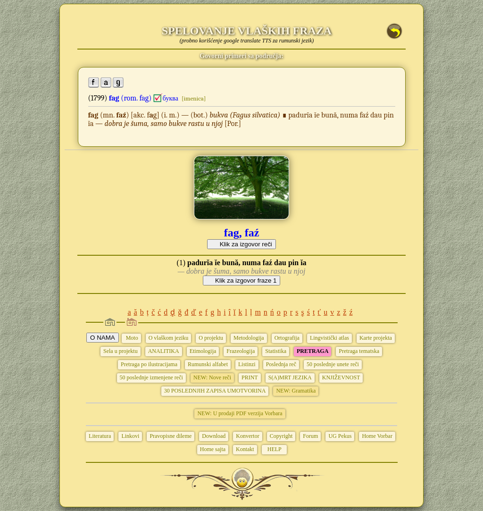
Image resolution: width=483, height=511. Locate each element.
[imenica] (194, 98)
